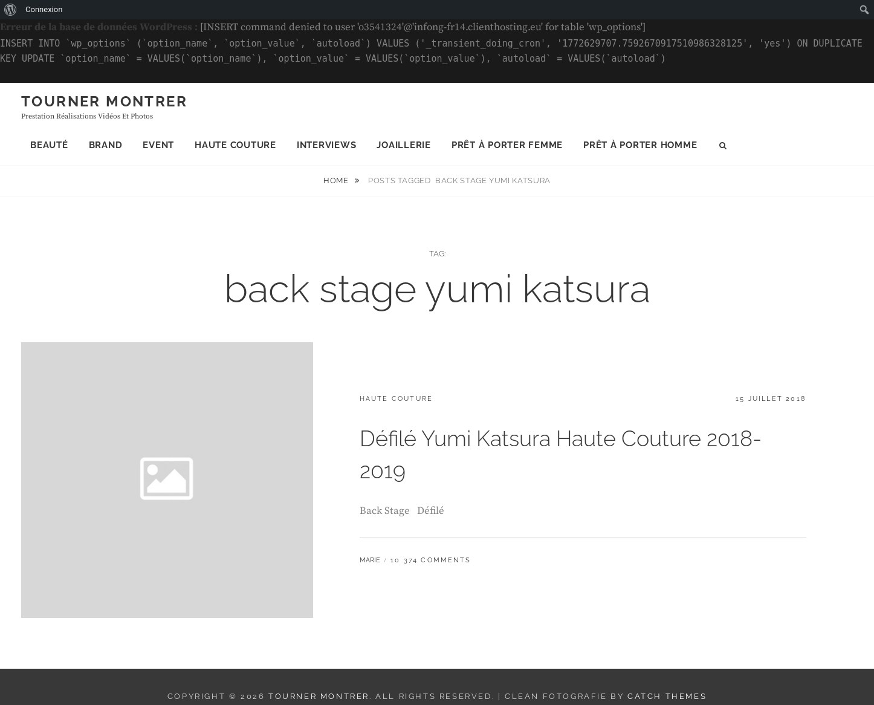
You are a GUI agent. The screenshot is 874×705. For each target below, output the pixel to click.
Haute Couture (235, 145)
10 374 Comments (430, 560)
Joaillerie (404, 145)
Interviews (327, 145)
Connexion (43, 9)
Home (337, 180)
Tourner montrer (104, 101)
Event (158, 145)
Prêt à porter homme (640, 145)
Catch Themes (667, 696)
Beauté (49, 145)
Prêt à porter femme (507, 145)
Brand (106, 145)
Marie (370, 560)
